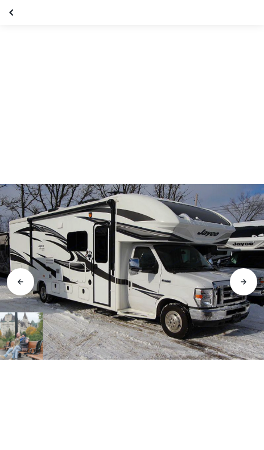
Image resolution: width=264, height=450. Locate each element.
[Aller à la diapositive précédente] (20, 281)
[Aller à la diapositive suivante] (243, 281)
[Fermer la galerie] (12, 12)
